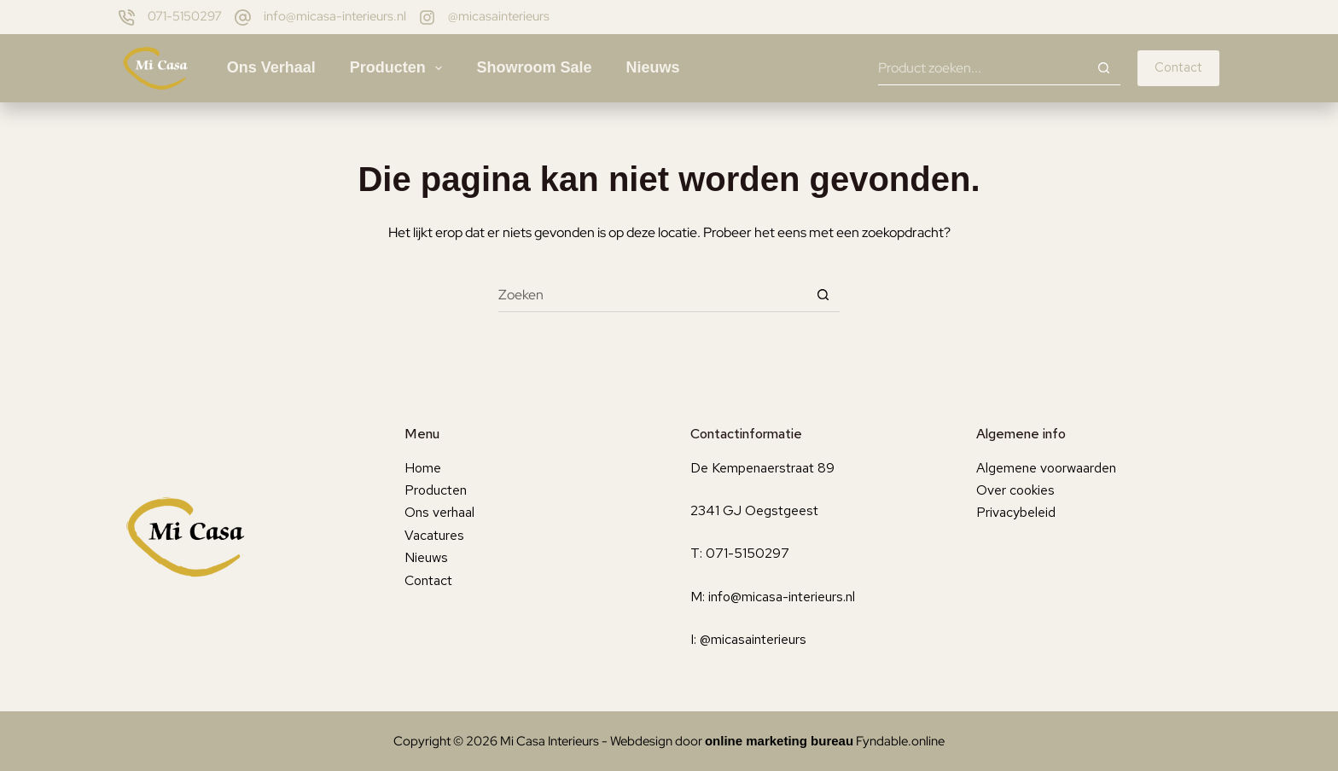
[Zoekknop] (1103, 68)
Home (422, 468)
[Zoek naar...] (982, 68)
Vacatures (434, 535)
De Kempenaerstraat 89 (762, 468)
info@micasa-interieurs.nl (335, 16)
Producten (400, 68)
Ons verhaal (271, 67)
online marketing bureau (779, 740)
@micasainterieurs (499, 16)
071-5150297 (185, 16)
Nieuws (652, 67)
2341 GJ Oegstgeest (754, 510)
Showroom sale (533, 67)
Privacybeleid (1016, 512)
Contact (1178, 67)
